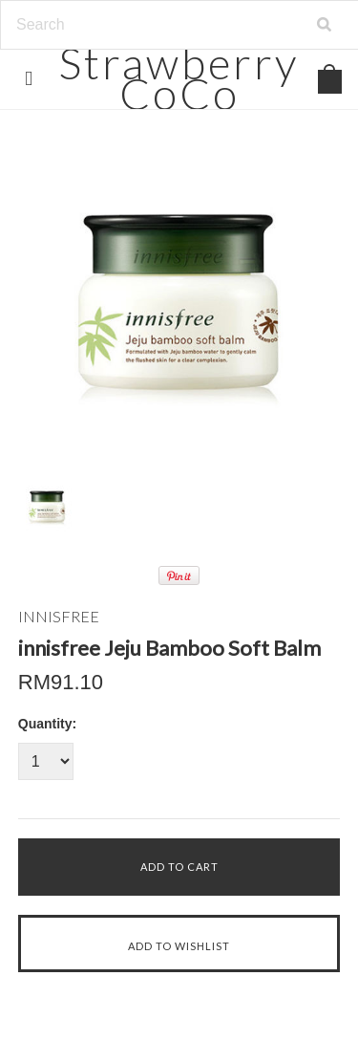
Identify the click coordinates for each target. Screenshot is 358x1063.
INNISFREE (58, 616)
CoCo (179, 77)
